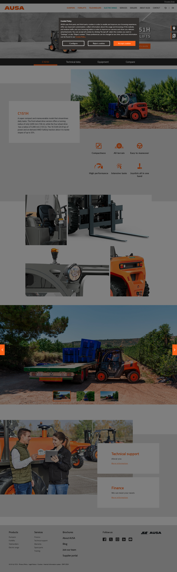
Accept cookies (124, 43)
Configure (73, 43)
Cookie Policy (80, 37)
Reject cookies (99, 43)
